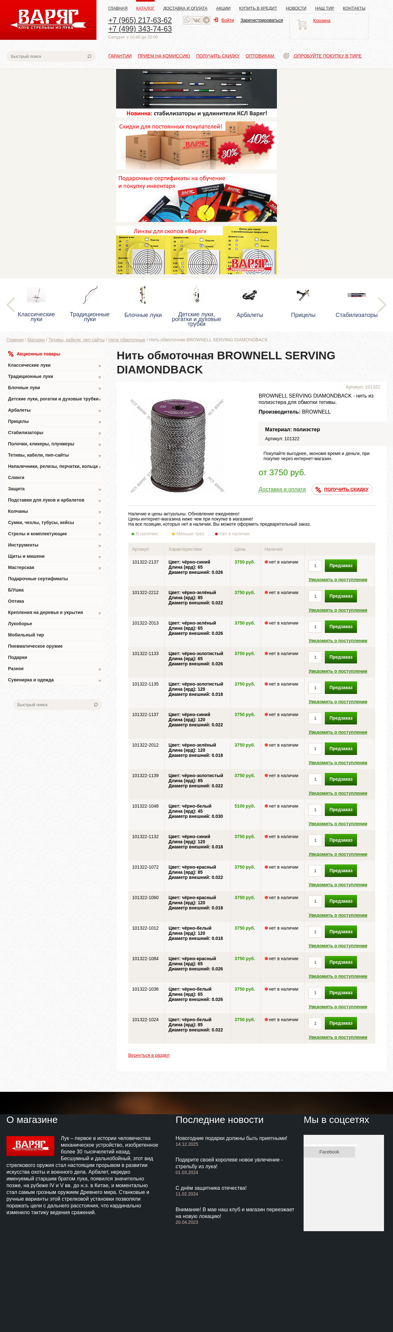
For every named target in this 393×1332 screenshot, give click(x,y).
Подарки (17, 657)
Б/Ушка (16, 589)
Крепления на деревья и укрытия (55, 613)
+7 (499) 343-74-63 (140, 29)
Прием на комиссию (164, 55)
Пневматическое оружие (35, 646)
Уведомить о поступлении (337, 579)
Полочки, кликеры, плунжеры (55, 444)
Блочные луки (55, 388)
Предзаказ (340, 565)
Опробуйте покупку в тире (322, 55)
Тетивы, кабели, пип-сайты (77, 339)
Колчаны (55, 512)
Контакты (354, 8)
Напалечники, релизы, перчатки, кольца (55, 467)
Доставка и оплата (185, 8)
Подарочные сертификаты (38, 578)
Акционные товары (34, 354)
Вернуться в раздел (148, 1055)
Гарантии (120, 55)
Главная (118, 8)
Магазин (36, 339)
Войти (224, 20)
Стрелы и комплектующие (55, 534)
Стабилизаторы (55, 433)
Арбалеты (55, 410)
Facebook (329, 1151)
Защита (55, 489)
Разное (55, 669)
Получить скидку (218, 55)
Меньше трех (192, 534)
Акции (223, 8)
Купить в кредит (258, 8)
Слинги (16, 477)
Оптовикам (260, 55)
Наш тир (324, 8)
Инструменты (55, 545)
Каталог (145, 8)
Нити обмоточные (126, 339)
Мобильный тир (26, 634)
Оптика (16, 601)
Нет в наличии (235, 534)
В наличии (151, 534)
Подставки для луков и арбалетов (55, 500)
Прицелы (55, 422)
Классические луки (55, 366)
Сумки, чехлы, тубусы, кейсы (55, 523)
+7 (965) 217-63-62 (140, 20)
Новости (296, 8)
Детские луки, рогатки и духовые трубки (55, 399)
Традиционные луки (55, 377)
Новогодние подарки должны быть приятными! (232, 1138)
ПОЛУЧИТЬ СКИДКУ (342, 490)
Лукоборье (20, 623)
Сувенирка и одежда (55, 680)
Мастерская (55, 568)
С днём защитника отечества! (211, 1188)
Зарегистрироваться (262, 20)
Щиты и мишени (55, 557)
